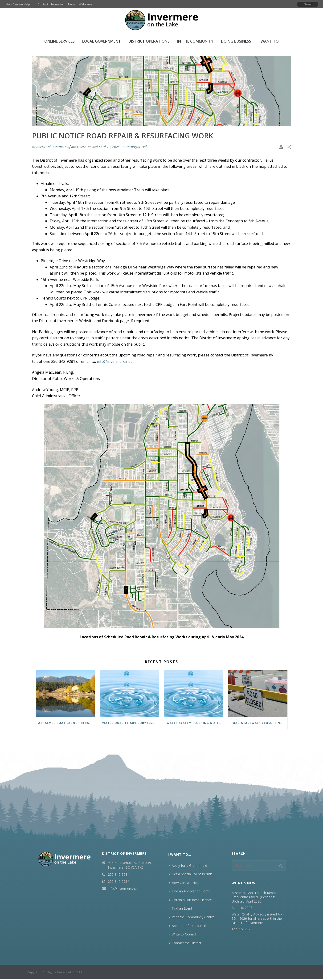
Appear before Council (187, 925)
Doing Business (236, 41)
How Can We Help (184, 882)
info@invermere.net (123, 889)
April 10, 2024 (109, 146)
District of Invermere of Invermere (61, 146)
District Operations (149, 41)
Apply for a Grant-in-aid (188, 865)
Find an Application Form (189, 891)
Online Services (59, 41)
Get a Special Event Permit (190, 874)
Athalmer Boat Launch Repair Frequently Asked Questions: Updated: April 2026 (66, 723)
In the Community (195, 41)
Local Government (101, 41)
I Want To (269, 41)
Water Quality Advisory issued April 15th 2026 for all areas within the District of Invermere (130, 723)
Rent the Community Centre (191, 917)
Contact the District (185, 943)
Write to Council (182, 934)
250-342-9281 (118, 874)
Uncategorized (136, 146)
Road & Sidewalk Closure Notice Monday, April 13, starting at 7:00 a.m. (259, 723)
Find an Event (180, 908)
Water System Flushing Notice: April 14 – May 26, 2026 (195, 723)
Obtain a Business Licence (190, 900)
